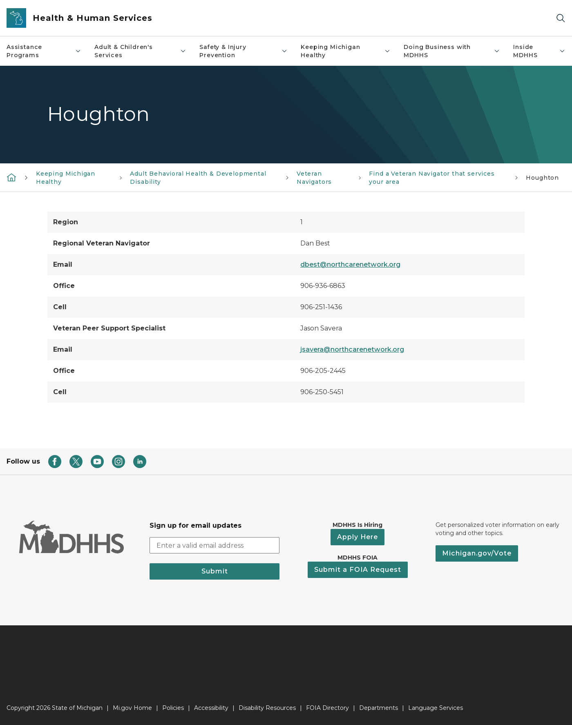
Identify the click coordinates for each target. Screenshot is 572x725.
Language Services (435, 708)
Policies (173, 708)
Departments (378, 708)
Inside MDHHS (539, 51)
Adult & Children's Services (140, 51)
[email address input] (214, 545)
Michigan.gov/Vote (477, 553)
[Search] (560, 18)
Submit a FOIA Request (357, 569)
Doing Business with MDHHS (452, 51)
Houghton (542, 177)
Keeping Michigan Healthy (346, 51)
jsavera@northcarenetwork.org (352, 349)
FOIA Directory (327, 708)
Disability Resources (267, 708)
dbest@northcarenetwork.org (350, 264)
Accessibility (211, 708)
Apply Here (357, 537)
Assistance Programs (44, 51)
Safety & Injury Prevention (243, 51)
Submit (214, 571)
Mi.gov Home (132, 708)
